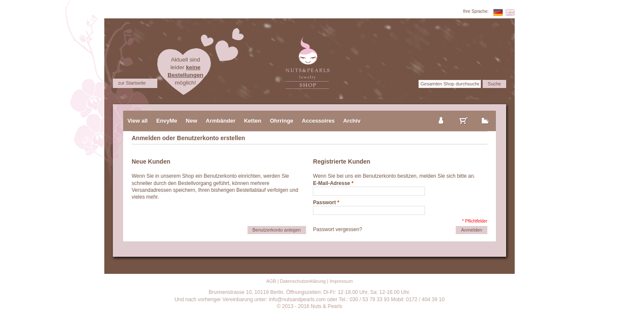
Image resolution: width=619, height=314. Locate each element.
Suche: (409, 84)
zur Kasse (485, 113)
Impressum (341, 281)
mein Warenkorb (464, 113)
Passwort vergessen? (337, 229)
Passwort (324, 202)
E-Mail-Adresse (331, 183)
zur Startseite (132, 82)
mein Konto (441, 113)
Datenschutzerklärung (303, 281)
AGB (271, 281)
